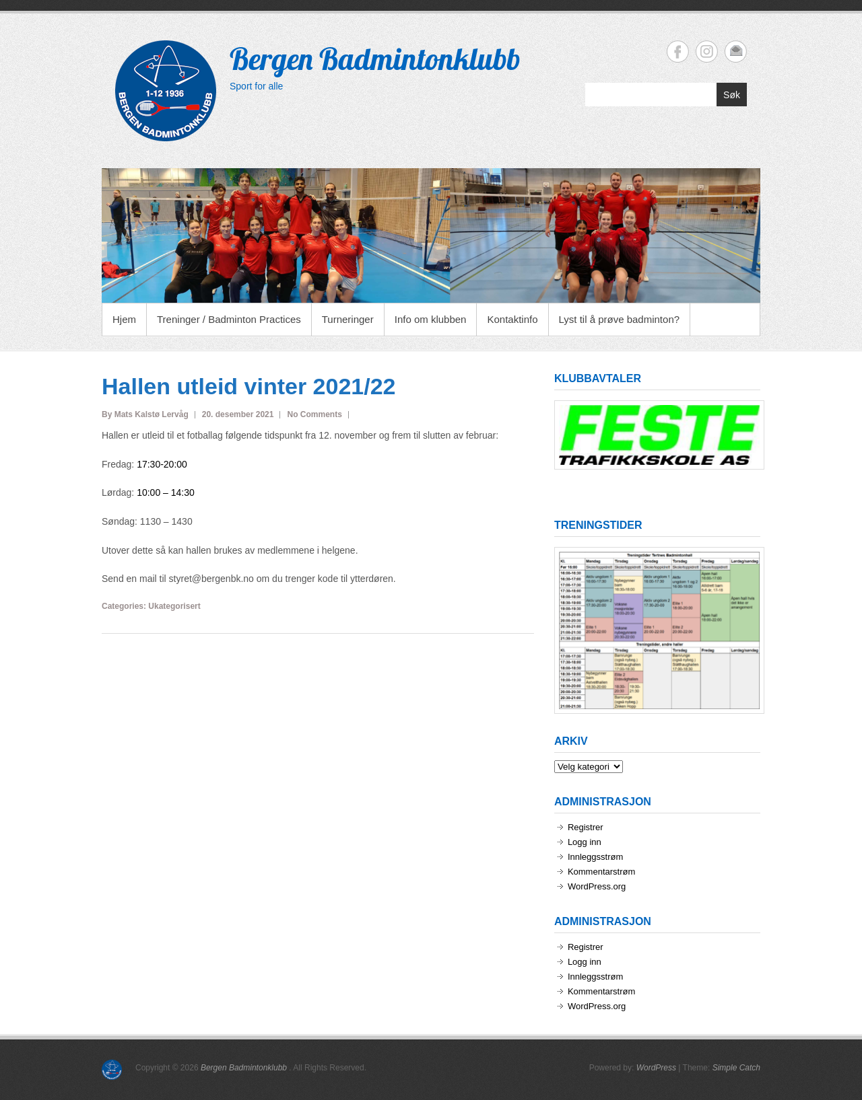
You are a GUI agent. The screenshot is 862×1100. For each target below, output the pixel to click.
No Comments (314, 414)
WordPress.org (597, 886)
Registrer (585, 827)
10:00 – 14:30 (166, 492)
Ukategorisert (174, 606)
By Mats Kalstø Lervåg (145, 414)
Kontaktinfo (512, 319)
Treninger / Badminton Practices (229, 319)
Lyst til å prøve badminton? (619, 319)
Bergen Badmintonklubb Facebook (678, 51)
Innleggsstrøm (595, 857)
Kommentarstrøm (601, 872)
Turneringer (348, 319)
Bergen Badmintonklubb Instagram (707, 51)
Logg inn (584, 842)
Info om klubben (431, 319)
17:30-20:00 (162, 464)
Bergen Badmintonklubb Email (736, 51)
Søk (731, 94)
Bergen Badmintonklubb (375, 58)
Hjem (124, 319)
